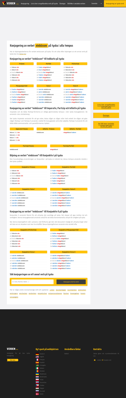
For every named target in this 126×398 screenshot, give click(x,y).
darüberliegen (61, 289)
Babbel (66, 353)
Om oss (12, 359)
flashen (66, 293)
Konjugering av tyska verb (115, 3)
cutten (52, 289)
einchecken (23, 293)
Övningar (63, 3)
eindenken (32, 293)
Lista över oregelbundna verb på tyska (44, 3)
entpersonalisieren (55, 293)
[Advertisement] (63, 23)
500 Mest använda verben (76, 3)
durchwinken (72, 289)
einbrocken (82, 289)
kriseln (83, 293)
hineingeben (74, 293)
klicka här (22, 53)
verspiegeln (14, 296)
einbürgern (14, 293)
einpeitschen (42, 293)
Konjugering (25, 3)
